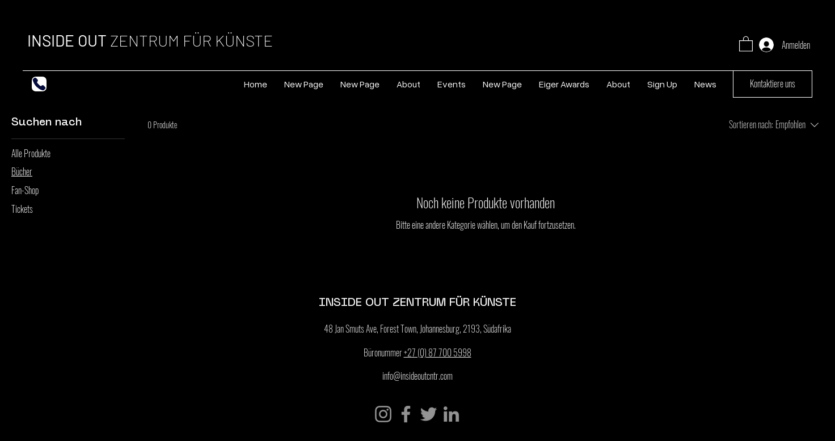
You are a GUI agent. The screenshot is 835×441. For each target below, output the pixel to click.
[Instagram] (383, 414)
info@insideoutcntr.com (417, 376)
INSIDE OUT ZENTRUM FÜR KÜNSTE (417, 302)
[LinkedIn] (451, 414)
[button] (746, 43)
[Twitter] (428, 414)
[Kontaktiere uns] (772, 84)
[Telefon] (39, 84)
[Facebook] (406, 414)
